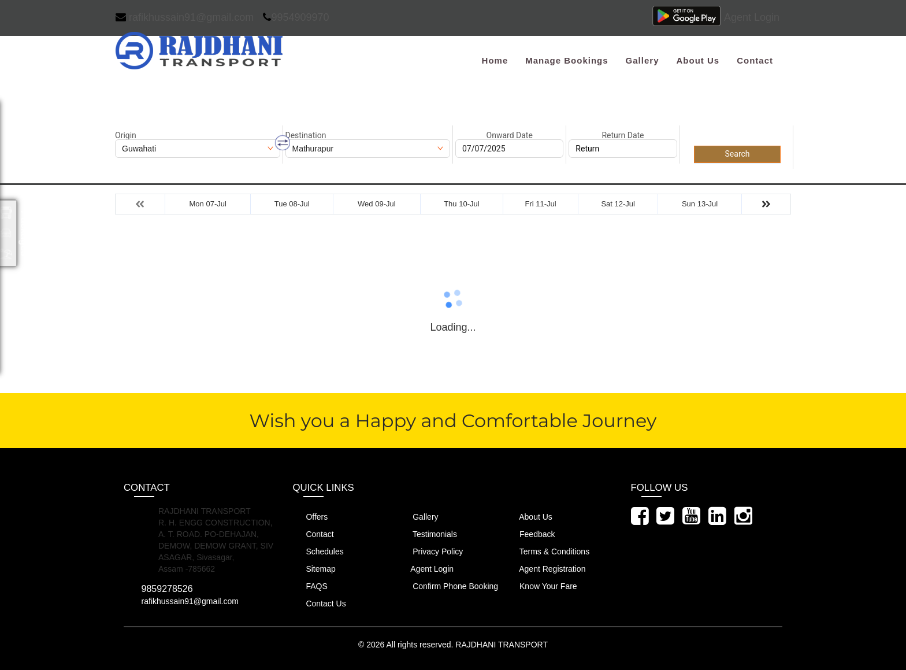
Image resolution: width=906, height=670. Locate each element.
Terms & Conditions (547, 551)
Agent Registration (545, 568)
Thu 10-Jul (461, 203)
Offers (310, 516)
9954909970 (296, 17)
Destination (305, 135)
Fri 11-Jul (540, 203)
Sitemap (314, 568)
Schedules (318, 551)
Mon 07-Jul (208, 203)
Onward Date (510, 135)
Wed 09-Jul (377, 203)
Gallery (642, 60)
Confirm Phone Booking (448, 586)
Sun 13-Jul (700, 203)
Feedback (530, 534)
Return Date (622, 135)
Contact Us (319, 603)
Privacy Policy (431, 551)
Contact (755, 60)
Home (495, 60)
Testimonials (428, 534)
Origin (125, 135)
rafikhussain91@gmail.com (185, 17)
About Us (697, 60)
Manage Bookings (566, 60)
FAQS (310, 586)
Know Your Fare (541, 586)
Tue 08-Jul (292, 203)
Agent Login (751, 17)
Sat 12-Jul (618, 203)
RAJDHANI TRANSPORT (501, 644)
